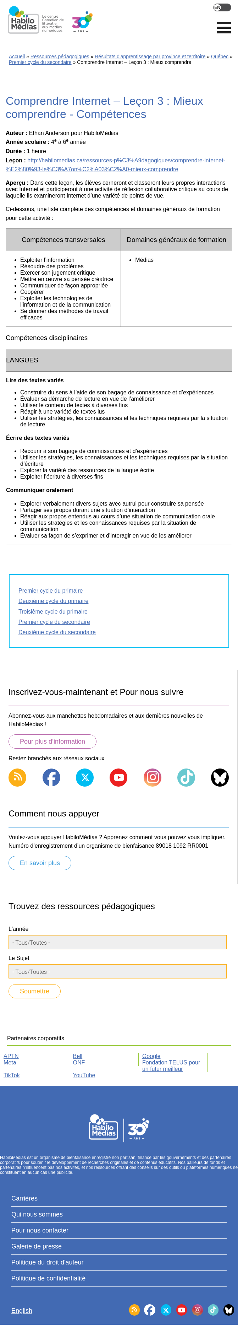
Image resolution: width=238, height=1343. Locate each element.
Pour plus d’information (52, 741)
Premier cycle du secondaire (40, 62)
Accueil (17, 56)
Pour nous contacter (39, 1230)
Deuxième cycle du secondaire (57, 632)
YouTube (84, 1075)
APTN (11, 1056)
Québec (219, 56)
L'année (18, 929)
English (222, 7)
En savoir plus (40, 863)
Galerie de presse (36, 1246)
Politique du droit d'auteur (47, 1262)
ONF (79, 1062)
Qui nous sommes (37, 1214)
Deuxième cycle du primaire (53, 601)
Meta (10, 1062)
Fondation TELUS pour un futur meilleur (171, 1065)
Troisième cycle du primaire (53, 612)
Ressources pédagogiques (60, 56)
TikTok (12, 1075)
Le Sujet (19, 958)
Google (151, 1056)
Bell (77, 1056)
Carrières (24, 1198)
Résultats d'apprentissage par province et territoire (150, 56)
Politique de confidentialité (48, 1278)
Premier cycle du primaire (50, 591)
